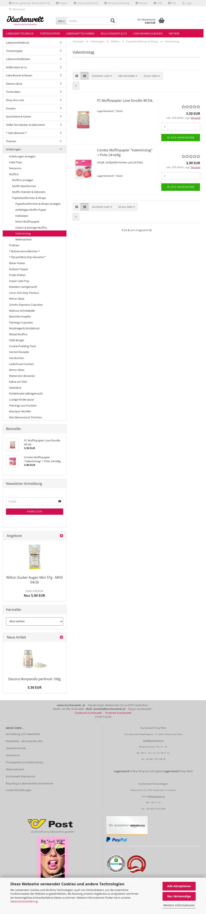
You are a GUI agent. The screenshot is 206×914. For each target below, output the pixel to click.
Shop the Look (15, 100)
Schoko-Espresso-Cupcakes (26, 304)
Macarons (15, 168)
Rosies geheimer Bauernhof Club (29, 3)
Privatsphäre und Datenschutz (24, 762)
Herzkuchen (16, 358)
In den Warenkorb (180, 137)
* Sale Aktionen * (16, 133)
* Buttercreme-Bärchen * (24, 251)
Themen (11, 141)
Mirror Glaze (16, 298)
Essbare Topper (18, 269)
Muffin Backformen (24, 186)
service (145, 796)
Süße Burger (16, 340)
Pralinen (14, 245)
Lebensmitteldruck (86, 3)
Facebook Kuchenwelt (88, 713)
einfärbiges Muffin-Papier (30, 210)
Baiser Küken (17, 263)
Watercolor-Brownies (22, 376)
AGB (158, 3)
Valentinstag (23, 233)
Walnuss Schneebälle (22, 310)
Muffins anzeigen (22, 180)
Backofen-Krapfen (20, 316)
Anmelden (34, 511)
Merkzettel (17, 9)
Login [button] (187, 3)
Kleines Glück (14, 84)
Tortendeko (13, 92)
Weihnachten (23, 239)
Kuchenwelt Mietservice (20, 776)
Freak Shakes (17, 275)
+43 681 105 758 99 (155, 759)
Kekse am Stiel (18, 381)
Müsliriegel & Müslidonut (24, 328)
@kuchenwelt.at (157, 796)
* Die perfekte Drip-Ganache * (27, 257)
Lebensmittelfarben (80, 33)
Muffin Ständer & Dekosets (28, 192)
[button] (77, 76)
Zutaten (11, 108)
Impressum (13, 755)
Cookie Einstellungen (18, 790)
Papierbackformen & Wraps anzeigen (38, 204)
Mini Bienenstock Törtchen (25, 417)
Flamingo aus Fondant (23, 405)
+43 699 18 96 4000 (155, 808)
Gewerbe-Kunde (16, 748)
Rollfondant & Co (114, 33)
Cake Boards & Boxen (148, 33)
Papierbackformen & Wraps (29, 198)
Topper (61, 3)
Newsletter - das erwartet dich (24, 741)
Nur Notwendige (179, 896)
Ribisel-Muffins (18, 334)
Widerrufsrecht (15, 769)
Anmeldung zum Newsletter (23, 734)
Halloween (21, 216)
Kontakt (141, 3)
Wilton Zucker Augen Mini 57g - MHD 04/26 (34, 579)
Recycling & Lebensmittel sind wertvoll (29, 783)
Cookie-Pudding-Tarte (22, 346)
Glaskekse (15, 388)
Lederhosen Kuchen (21, 364)
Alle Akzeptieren (179, 886)
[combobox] (102, 76)
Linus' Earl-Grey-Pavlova (24, 293)
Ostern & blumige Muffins (31, 227)
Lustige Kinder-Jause (21, 399)
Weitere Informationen (179, 905)
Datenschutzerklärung (24, 901)
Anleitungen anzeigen (22, 156)
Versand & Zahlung (116, 3)
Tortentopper (50, 33)
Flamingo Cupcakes (21, 322)
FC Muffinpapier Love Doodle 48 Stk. (125, 100)
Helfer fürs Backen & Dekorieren (25, 125)
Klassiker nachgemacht (23, 287)
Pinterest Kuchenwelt (118, 713)
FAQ (172, 3)
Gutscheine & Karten (18, 116)
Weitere (174, 33)
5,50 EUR (35, 687)
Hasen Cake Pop (19, 281)
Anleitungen (13, 149)
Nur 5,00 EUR (34, 593)
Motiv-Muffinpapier (27, 221)
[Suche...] (61, 21)
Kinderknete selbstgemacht (26, 393)
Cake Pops (15, 162)
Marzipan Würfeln (20, 411)
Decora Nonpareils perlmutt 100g (34, 679)
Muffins (14, 174)
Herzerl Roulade (19, 352)
